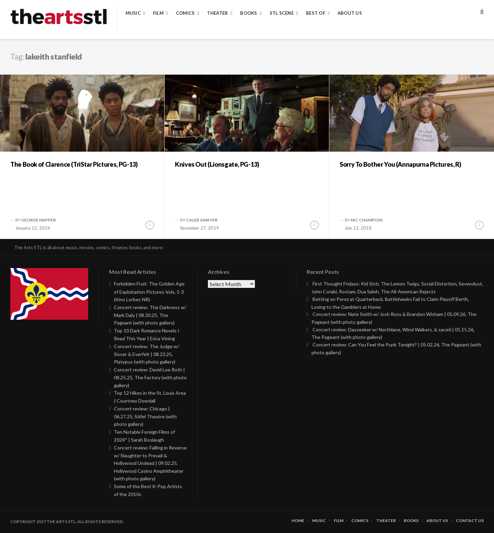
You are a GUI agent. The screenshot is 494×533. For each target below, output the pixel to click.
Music (133, 13)
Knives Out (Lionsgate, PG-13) (217, 164)
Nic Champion (367, 220)
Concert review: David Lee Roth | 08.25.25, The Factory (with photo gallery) (150, 377)
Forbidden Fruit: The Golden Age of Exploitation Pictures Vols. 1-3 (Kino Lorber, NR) (149, 291)
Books (248, 13)
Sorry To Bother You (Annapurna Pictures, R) (400, 164)
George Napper (38, 220)
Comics (185, 13)
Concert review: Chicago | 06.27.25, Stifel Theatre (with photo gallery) (145, 416)
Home (298, 520)
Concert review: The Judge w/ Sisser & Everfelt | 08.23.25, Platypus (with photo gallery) (146, 354)
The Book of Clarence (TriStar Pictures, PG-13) (74, 164)
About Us (350, 13)
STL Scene (282, 13)
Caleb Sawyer (201, 220)
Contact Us (470, 520)
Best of (315, 13)
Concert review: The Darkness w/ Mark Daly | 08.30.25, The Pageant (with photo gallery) (150, 315)
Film (158, 13)
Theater (217, 13)
